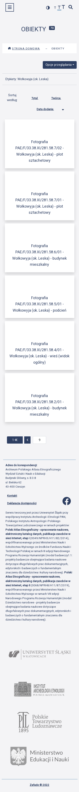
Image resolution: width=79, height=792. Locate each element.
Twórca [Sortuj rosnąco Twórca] (59, 97)
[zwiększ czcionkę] (63, 7)
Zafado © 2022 (39, 785)
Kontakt (12, 495)
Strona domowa (24, 48)
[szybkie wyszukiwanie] (71, 7)
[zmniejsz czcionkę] (55, 7)
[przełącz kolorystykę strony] (48, 7)
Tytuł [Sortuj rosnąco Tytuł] (38, 97)
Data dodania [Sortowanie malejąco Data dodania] (48, 108)
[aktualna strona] (39, 440)
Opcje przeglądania (59, 65)
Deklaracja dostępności (21, 503)
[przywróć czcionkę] (59, 7)
